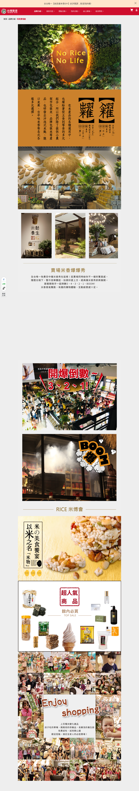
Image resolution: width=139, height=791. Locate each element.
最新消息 (49, 11)
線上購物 (86, 11)
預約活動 (74, 11)
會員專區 (98, 11)
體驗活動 (62, 11)
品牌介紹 (37, 11)
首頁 (5, 19)
